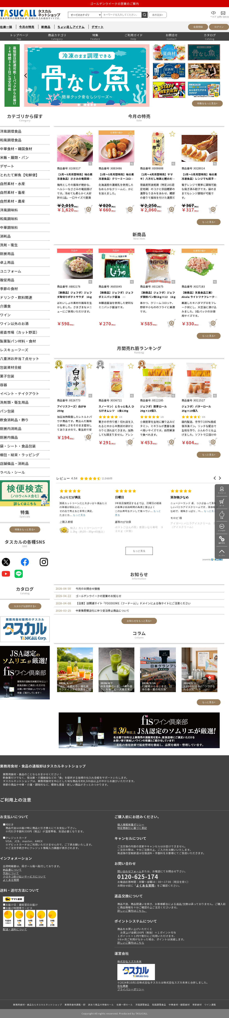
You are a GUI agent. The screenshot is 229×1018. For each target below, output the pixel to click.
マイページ (222, 493)
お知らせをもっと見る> (139, 620)
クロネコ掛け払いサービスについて (24, 876)
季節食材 (197, 1004)
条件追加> (157, 15)
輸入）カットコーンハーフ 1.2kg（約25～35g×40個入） (144, 529)
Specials (25, 516)
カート (222, 506)
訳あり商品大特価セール (101, 1004)
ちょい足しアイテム (71, 27)
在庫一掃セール (124, 1004)
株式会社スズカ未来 (129, 961)
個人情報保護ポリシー (130, 824)
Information (139, 578)
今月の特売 (26, 27)
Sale (139, 120)
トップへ (222, 555)
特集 (95, 35)
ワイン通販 (210, 1004)
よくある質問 (11, 880)
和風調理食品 (159, 1004)
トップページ (19, 35)
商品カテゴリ (57, 35)
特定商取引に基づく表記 (132, 828)
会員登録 (198, 27)
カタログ (210, 35)
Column (139, 637)
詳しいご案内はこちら (130, 942)
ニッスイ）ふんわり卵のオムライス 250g (82, 537)
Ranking (139, 352)
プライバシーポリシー (130, 989)
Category (25, 120)
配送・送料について (15, 929)
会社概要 (122, 986)
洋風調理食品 (142, 1004)
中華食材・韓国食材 (179, 1004)
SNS (24, 546)
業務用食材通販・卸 (75, 1004)
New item (139, 238)
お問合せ (172, 35)
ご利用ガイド (134, 35)
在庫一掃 (6, 27)
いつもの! (221, 530)
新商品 (45, 27)
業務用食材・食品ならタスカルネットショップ (37, 1004)
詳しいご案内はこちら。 (132, 911)
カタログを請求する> (25, 606)
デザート (98, 27)
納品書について (12, 869)
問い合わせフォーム (129, 871)
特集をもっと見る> (207, 103)
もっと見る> (208, 222)
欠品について (11, 873)
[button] (215, 478)
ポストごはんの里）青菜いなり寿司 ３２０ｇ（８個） (194, 529)
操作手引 (222, 543)
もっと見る (139, 551)
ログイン (219, 27)
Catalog (25, 593)
